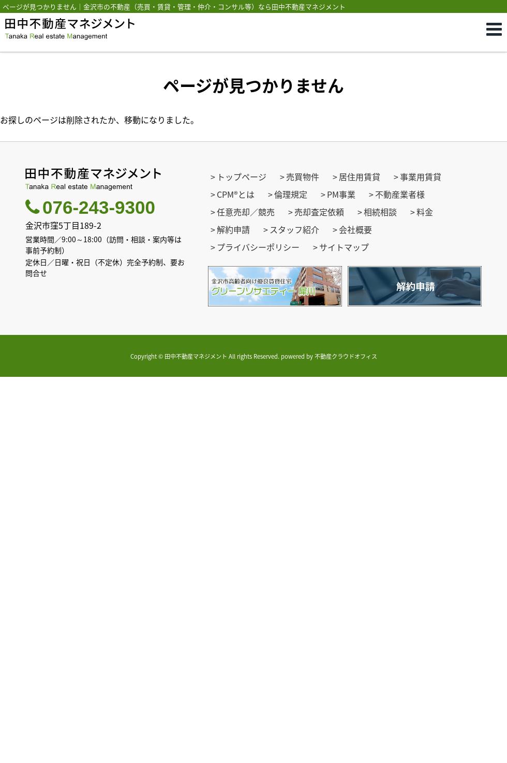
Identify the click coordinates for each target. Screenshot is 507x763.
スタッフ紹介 (294, 229)
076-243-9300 (90, 207)
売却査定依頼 (319, 212)
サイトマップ (344, 247)
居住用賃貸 (359, 176)
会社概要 (355, 229)
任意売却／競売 (246, 212)
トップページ (241, 176)
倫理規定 (290, 194)
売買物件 (302, 176)
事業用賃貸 (420, 176)
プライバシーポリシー (258, 247)
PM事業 (341, 194)
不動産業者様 (400, 194)
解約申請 (233, 229)
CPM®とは (236, 194)
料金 (424, 212)
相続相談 (380, 212)
